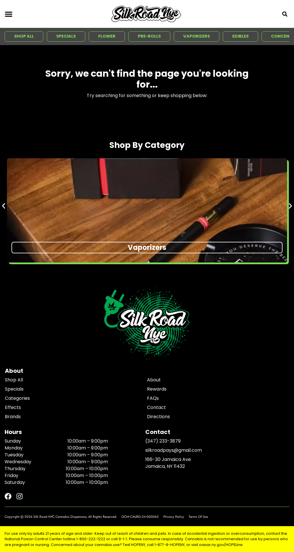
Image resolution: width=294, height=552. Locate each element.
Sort (43, 295)
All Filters (18, 301)
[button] (9, 14)
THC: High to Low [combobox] (59, 301)
